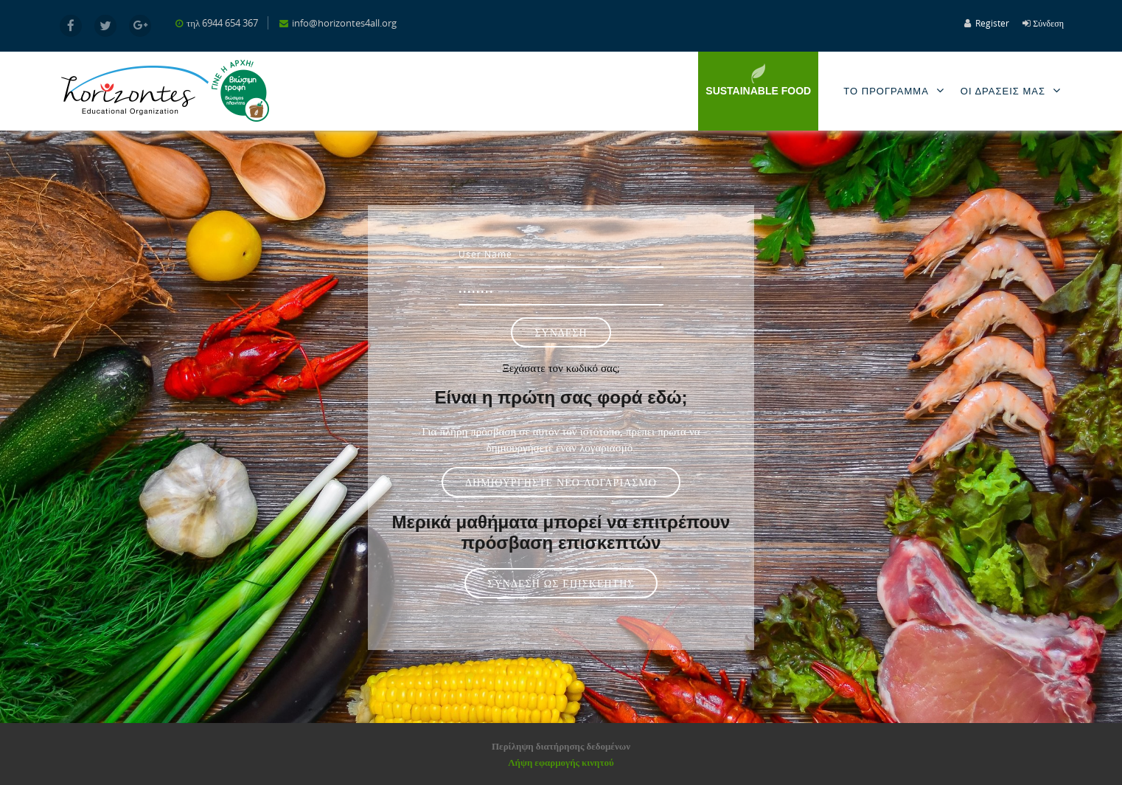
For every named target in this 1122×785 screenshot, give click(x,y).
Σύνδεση (1048, 23)
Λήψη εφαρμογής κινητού (560, 762)
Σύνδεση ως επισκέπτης (561, 583)
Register (992, 23)
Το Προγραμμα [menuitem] (896, 90)
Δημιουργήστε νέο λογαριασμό (561, 482)
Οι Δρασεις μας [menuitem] (1013, 90)
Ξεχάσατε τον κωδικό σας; (561, 367)
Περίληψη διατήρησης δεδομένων (561, 746)
